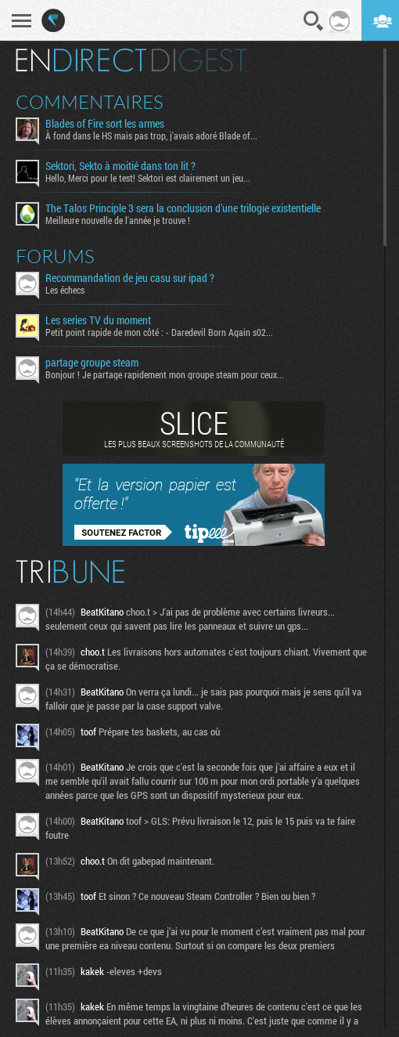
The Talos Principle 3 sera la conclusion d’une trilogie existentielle (183, 208)
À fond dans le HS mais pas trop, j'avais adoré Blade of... (151, 135)
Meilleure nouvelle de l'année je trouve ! (117, 220)
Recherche (313, 21)
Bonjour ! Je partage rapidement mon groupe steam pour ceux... (164, 374)
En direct (81, 60)
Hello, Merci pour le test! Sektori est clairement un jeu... (147, 177)
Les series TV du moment (98, 320)
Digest (199, 60)
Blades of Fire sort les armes (104, 123)
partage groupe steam (91, 362)
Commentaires (90, 102)
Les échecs (64, 289)
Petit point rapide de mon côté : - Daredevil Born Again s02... (159, 332)
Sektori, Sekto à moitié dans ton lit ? (120, 166)
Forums (55, 256)
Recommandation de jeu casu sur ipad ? (129, 278)
